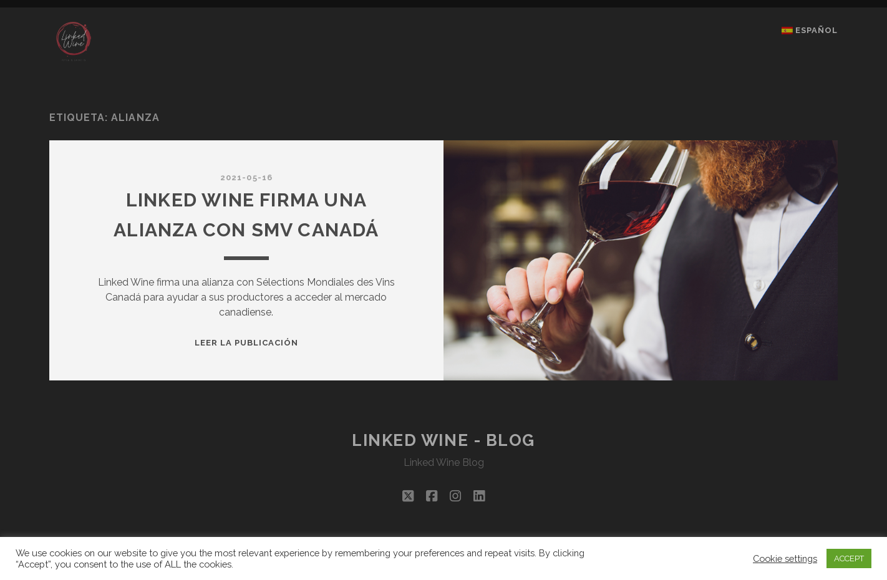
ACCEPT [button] (849, 558)
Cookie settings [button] (785, 558)
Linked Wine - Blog (443, 440)
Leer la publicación (247, 342)
